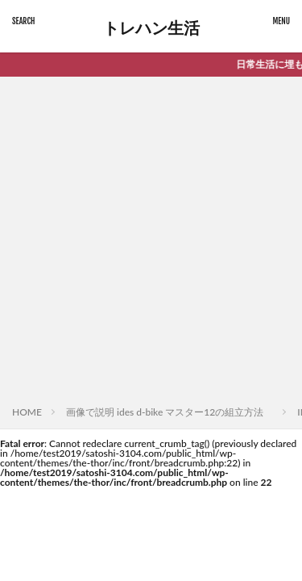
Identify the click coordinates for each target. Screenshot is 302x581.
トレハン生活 (151, 28)
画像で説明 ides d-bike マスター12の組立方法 (169, 412)
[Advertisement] (151, 244)
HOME (27, 412)
